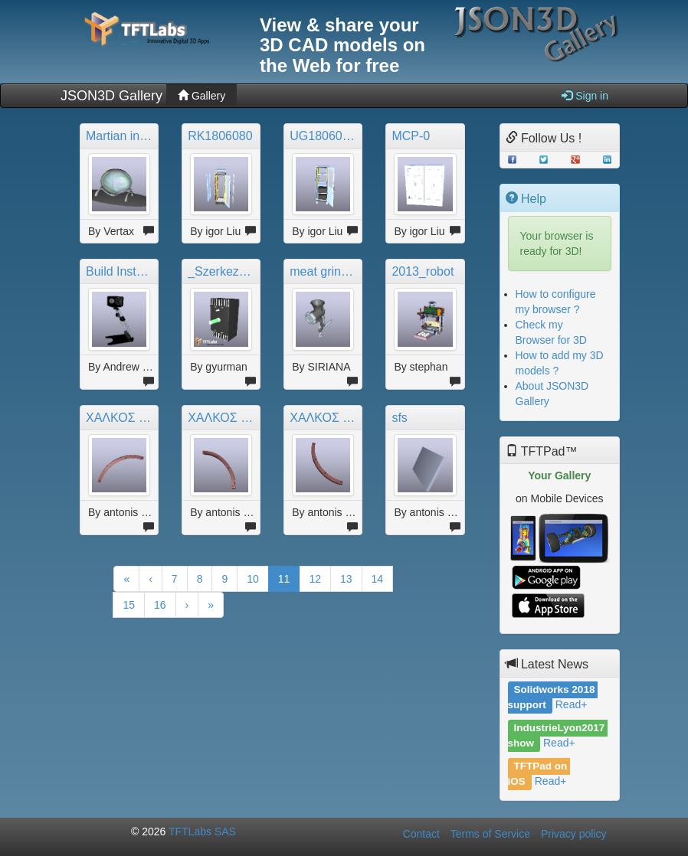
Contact (421, 834)
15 (129, 605)
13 (346, 579)
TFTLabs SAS (202, 831)
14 (378, 579)
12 (315, 579)
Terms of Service (490, 834)
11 (284, 579)
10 (253, 579)
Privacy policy (574, 834)
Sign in (585, 95)
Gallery (201, 95)
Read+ (571, 704)
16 (160, 605)
